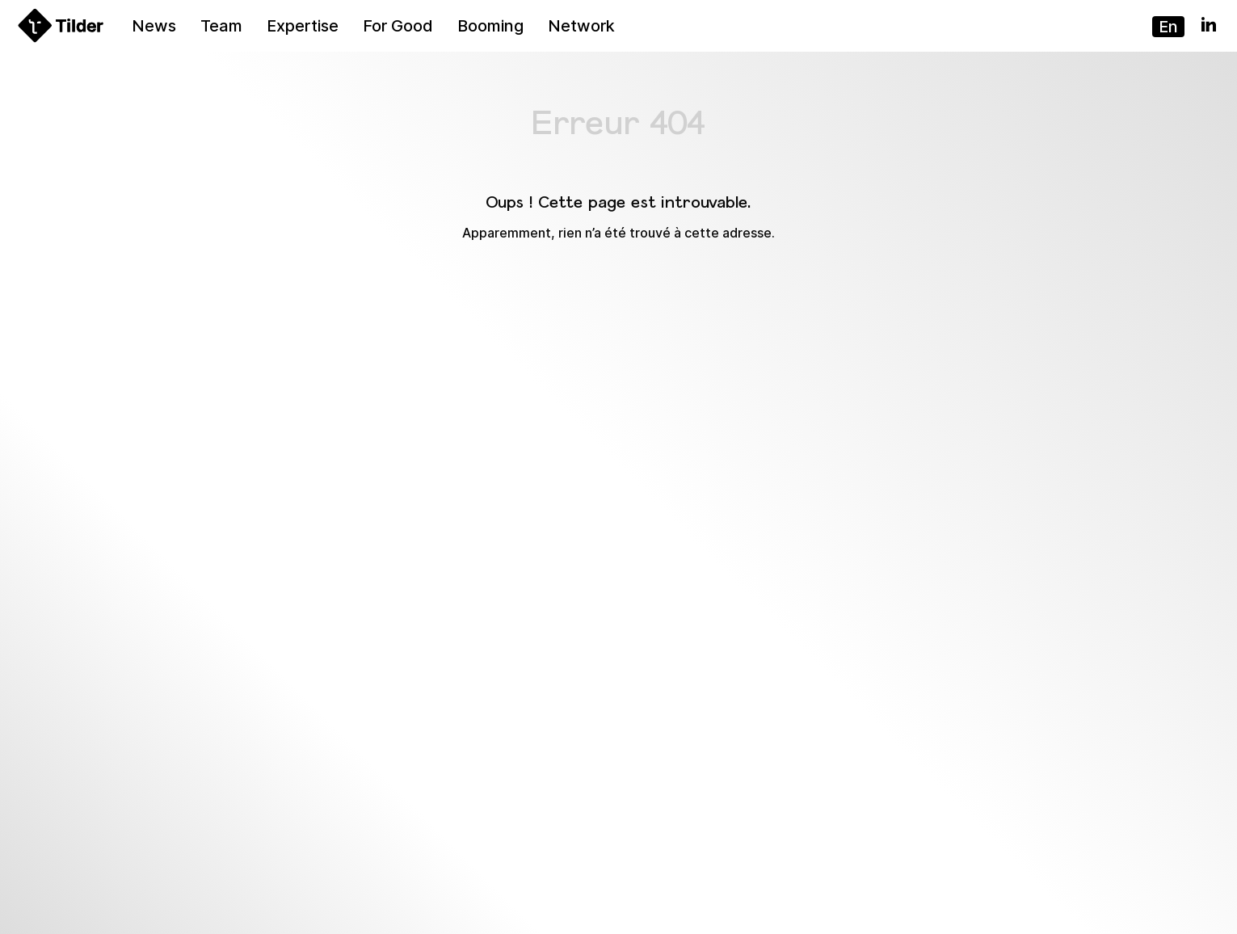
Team (221, 26)
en (1168, 26)
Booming (490, 26)
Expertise (303, 26)
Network (581, 26)
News (154, 26)
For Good (398, 26)
